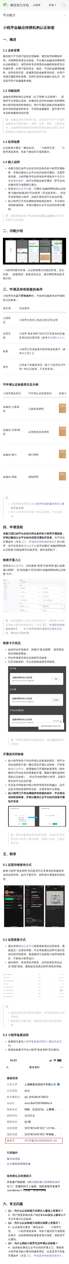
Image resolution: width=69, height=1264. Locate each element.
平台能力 (9, 15)
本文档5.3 (27, 353)
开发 (51, 5)
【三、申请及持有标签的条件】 (39, 541)
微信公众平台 (21, 188)
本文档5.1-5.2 (55, 337)
